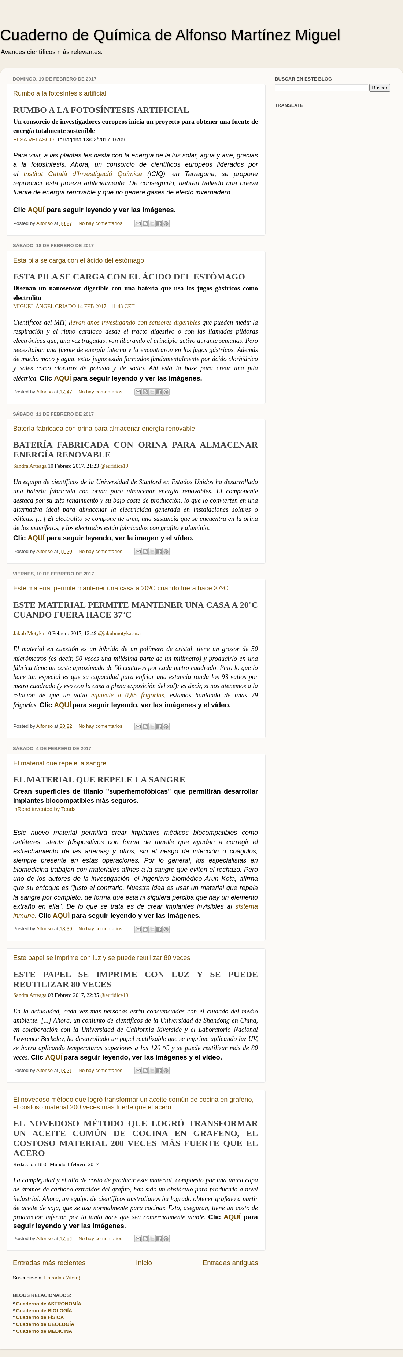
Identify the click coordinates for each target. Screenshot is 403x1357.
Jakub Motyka (28, 633)
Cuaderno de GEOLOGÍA (45, 1324)
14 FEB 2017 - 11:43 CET (106, 306)
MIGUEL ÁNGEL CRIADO (44, 306)
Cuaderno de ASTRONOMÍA (48, 1303)
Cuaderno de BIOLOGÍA (44, 1310)
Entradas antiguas (230, 1263)
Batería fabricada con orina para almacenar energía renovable (104, 428)
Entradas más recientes (49, 1263)
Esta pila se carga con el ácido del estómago (78, 260)
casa (136, 633)
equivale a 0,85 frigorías (127, 695)
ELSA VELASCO (33, 139)
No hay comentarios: (101, 223)
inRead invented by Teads (44, 809)
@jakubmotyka (114, 633)
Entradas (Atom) (62, 1277)
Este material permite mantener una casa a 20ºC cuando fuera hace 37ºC (120, 588)
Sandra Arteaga (30, 466)
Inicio (144, 1263)
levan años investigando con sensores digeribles (135, 322)
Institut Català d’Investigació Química (85, 174)
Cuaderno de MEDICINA (44, 1331)
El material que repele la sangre (59, 763)
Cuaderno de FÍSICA (40, 1317)
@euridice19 (114, 466)
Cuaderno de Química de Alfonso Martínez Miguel (170, 35)
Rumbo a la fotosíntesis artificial (59, 93)
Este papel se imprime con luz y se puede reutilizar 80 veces (101, 957)
